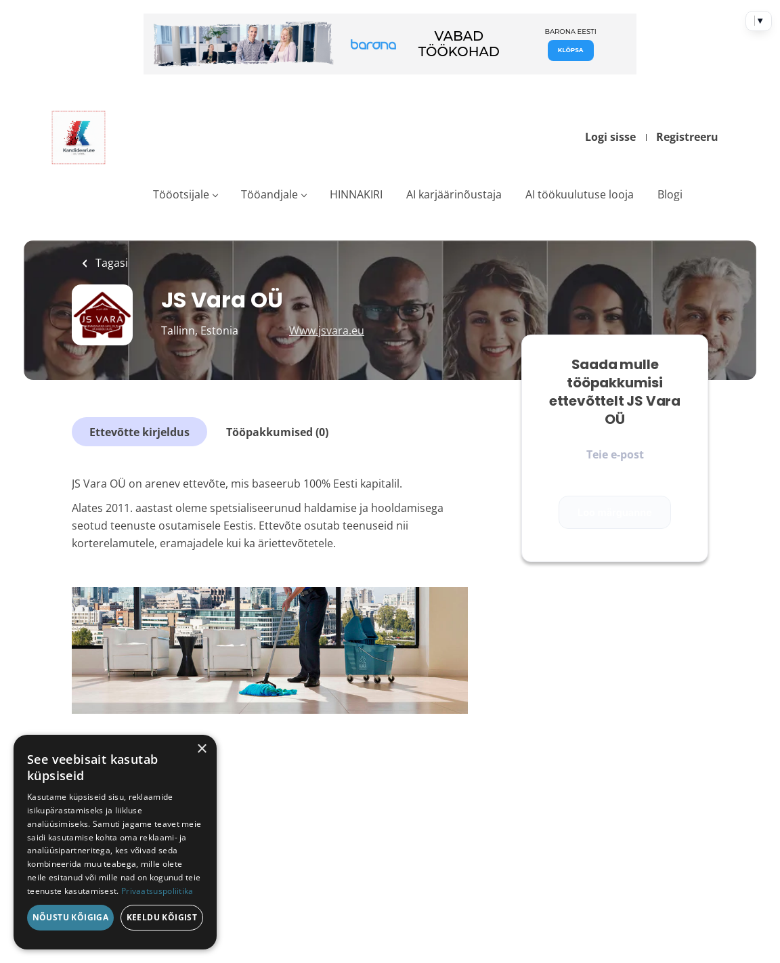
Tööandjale (269, 194)
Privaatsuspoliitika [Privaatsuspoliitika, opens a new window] (157, 891)
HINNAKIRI (356, 194)
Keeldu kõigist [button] (162, 917)
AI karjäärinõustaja (454, 194)
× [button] (201, 749)
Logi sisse (610, 137)
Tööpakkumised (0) (277, 432)
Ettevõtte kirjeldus (139, 432)
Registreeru (687, 137)
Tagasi (110, 262)
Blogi (669, 194)
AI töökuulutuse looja (579, 194)
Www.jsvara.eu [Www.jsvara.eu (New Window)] (326, 330)
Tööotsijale (181, 194)
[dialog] (115, 842)
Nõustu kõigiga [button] (70, 917)
